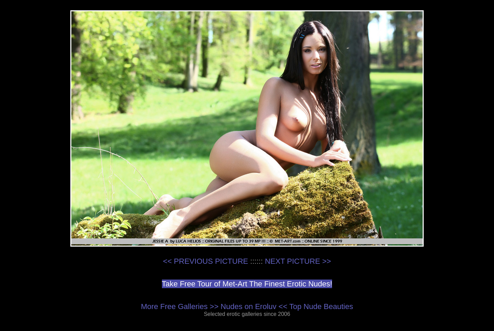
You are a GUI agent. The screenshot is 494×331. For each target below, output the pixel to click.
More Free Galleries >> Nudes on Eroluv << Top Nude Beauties (247, 306)
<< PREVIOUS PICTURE (205, 261)
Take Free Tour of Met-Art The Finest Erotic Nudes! (247, 284)
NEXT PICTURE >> (298, 261)
